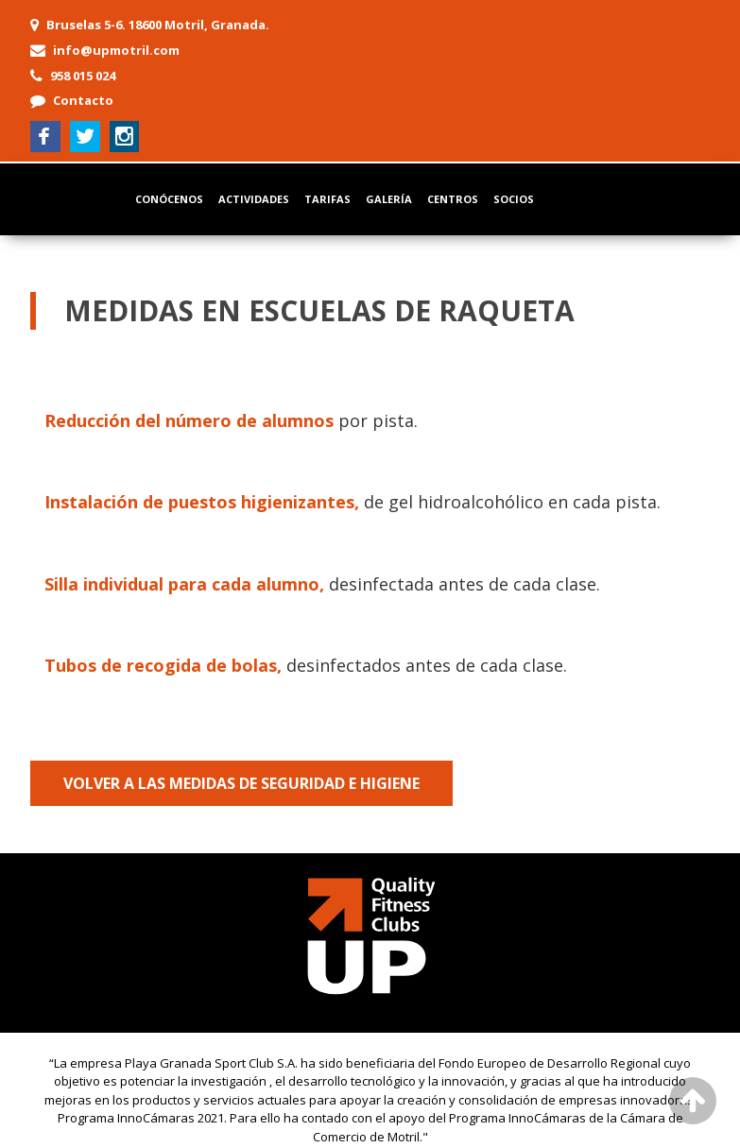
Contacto (83, 100)
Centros (452, 199)
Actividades (253, 199)
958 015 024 (82, 75)
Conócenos (169, 199)
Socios (513, 199)
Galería (389, 199)
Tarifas (327, 199)
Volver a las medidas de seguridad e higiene (241, 783)
